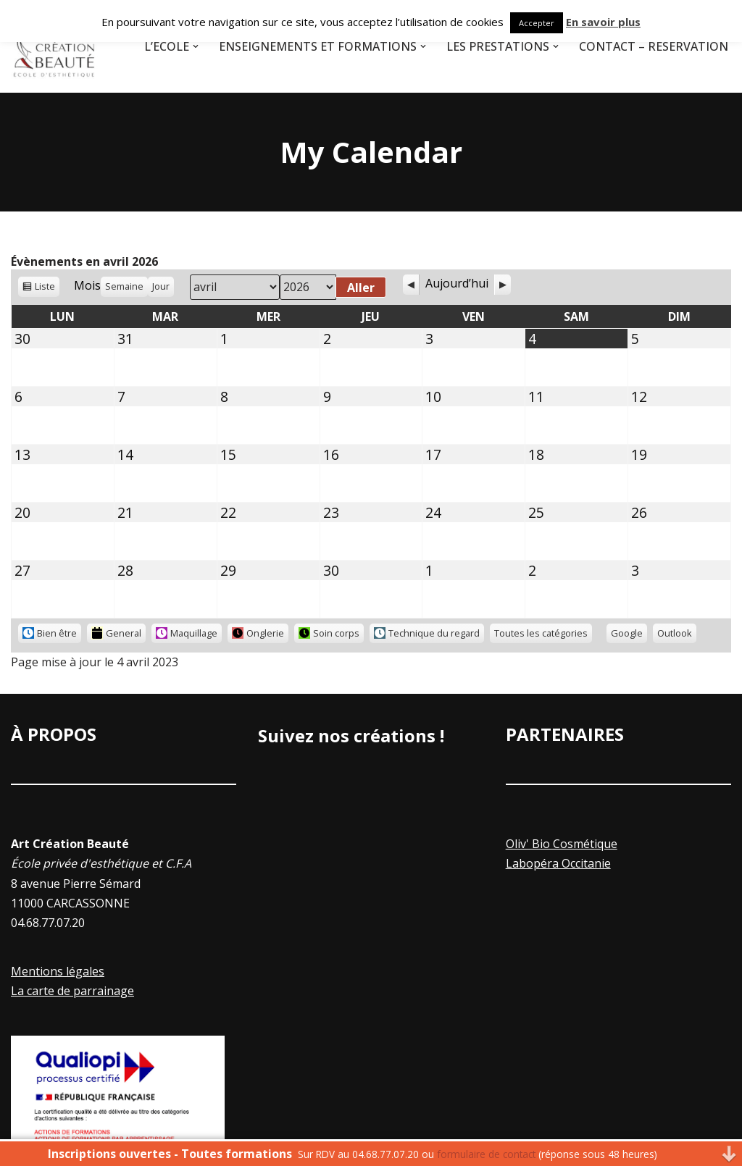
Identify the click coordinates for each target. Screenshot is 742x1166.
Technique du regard (427, 632)
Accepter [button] (536, 22)
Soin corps (329, 632)
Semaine (124, 286)
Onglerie (258, 632)
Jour (161, 286)
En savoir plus (603, 21)
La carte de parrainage (72, 991)
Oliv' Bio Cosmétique (561, 844)
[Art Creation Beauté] (54, 46)
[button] (196, 46)
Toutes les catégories (541, 632)
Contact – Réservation (653, 46)
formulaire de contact (486, 1154)
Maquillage (186, 632)
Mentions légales (57, 971)
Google (629, 634)
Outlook (676, 634)
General (116, 633)
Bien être (49, 632)
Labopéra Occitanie (558, 863)
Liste (45, 288)
